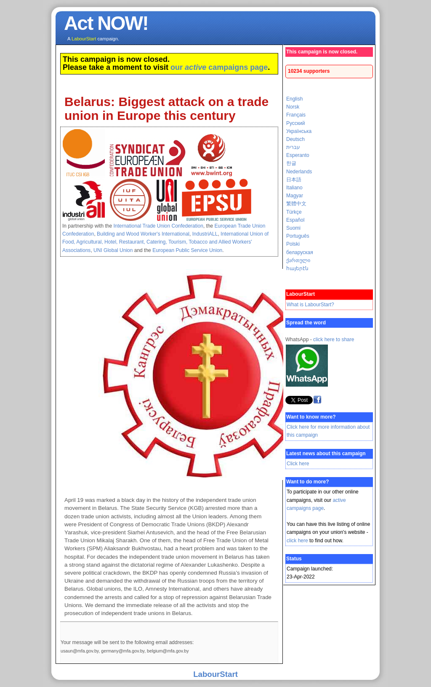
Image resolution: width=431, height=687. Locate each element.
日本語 (293, 180)
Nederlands (299, 172)
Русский (295, 123)
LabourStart (215, 674)
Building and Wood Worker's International (143, 234)
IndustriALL (205, 234)
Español (295, 220)
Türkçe (294, 212)
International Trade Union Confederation (158, 226)
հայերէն (297, 268)
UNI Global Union (113, 250)
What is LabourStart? (310, 305)
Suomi (293, 228)
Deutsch (295, 139)
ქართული (298, 260)
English (294, 99)
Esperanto (297, 155)
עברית (293, 147)
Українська (298, 131)
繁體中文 (296, 204)
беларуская (299, 252)
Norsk (292, 107)
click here (297, 541)
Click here (298, 464)
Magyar (294, 196)
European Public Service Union (187, 250)
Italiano (294, 188)
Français (296, 115)
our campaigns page (219, 67)
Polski (293, 244)
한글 (291, 163)
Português (297, 236)
